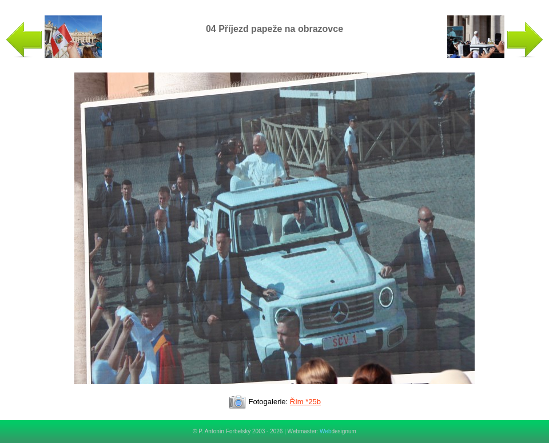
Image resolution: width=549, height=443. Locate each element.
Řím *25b (305, 401)
